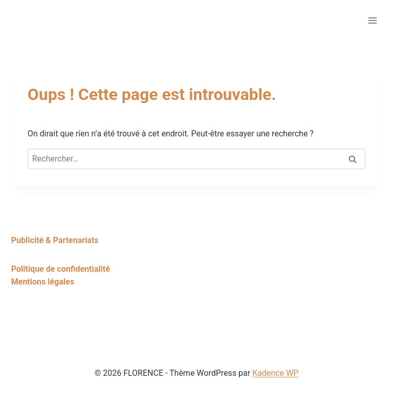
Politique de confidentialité (60, 269)
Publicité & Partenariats (55, 240)
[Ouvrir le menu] (372, 20)
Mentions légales (42, 282)
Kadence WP (275, 373)
